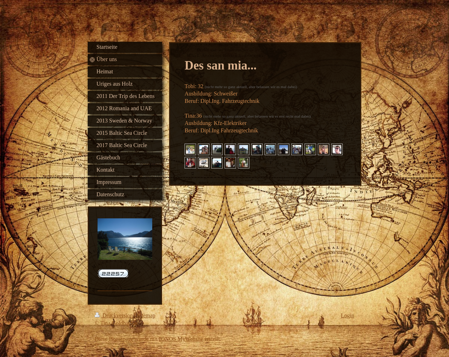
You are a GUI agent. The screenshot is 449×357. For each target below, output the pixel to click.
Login (347, 315)
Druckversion (114, 315)
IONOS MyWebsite (181, 339)
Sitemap (146, 315)
